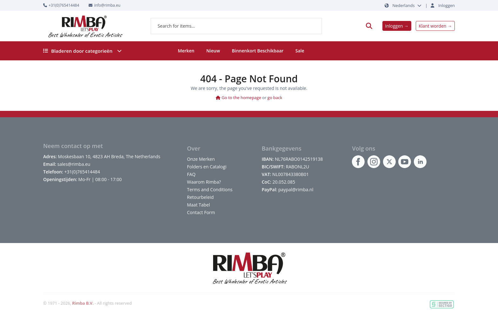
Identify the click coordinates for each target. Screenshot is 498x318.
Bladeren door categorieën (82, 51)
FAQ (191, 174)
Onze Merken (201, 159)
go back (274, 97)
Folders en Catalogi (206, 167)
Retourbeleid (200, 197)
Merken (186, 51)
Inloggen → (397, 26)
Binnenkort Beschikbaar (258, 51)
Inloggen (446, 5)
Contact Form (201, 212)
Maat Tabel (198, 205)
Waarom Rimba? (204, 182)
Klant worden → (435, 26)
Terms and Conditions (209, 189)
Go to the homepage (238, 97)
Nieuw (213, 51)
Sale (299, 51)
